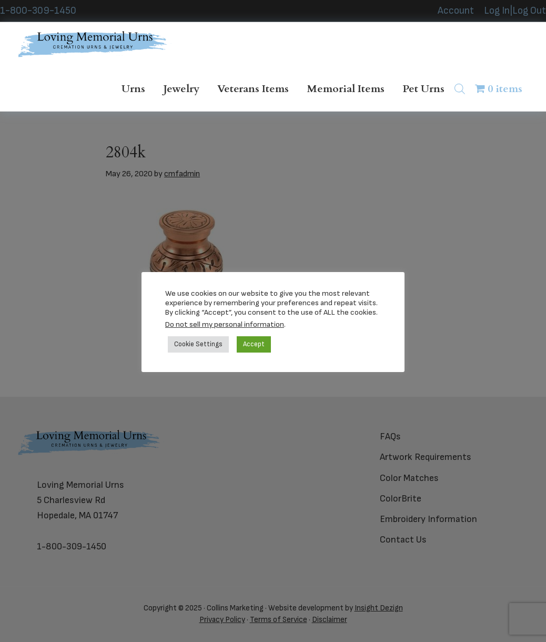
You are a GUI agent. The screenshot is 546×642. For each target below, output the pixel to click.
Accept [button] (254, 344)
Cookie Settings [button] (198, 344)
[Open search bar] (459, 88)
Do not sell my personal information (224, 324)
